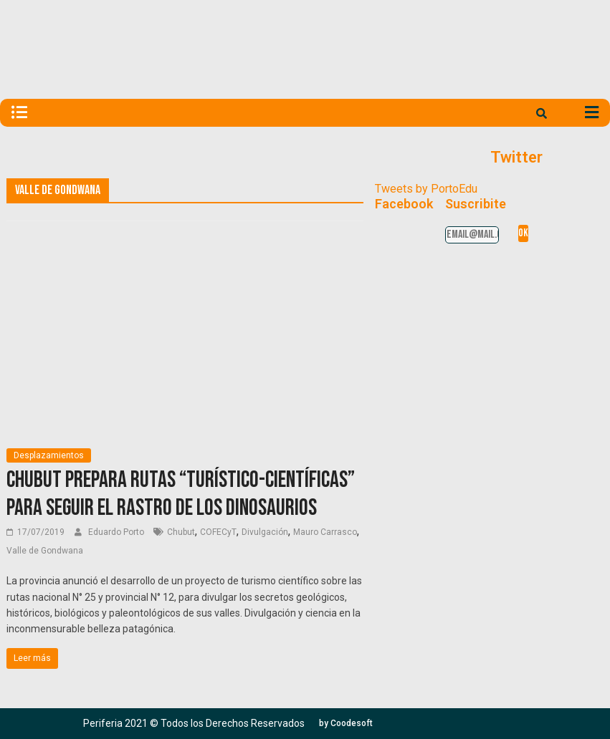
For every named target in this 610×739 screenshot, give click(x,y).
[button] (346, 723)
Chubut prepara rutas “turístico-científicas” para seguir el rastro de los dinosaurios (180, 493)
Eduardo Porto (117, 532)
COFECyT (218, 532)
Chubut (181, 532)
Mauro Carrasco (325, 532)
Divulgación (265, 532)
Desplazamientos (49, 455)
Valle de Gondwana (44, 551)
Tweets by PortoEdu (426, 188)
